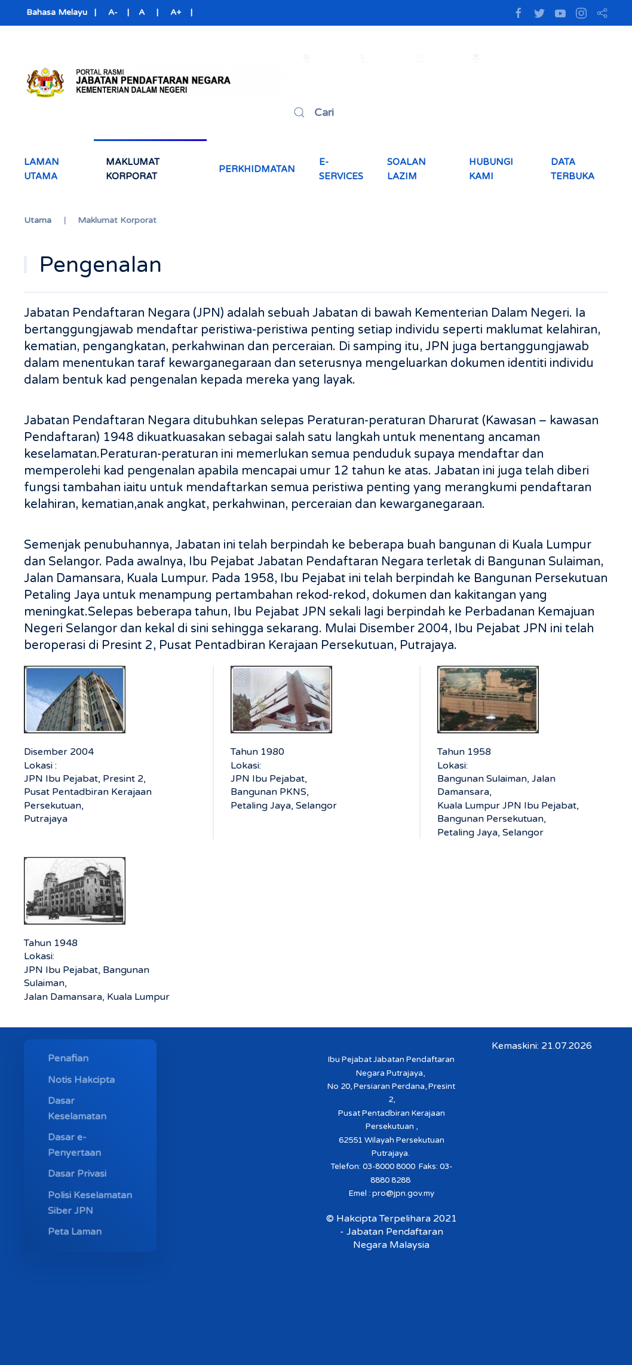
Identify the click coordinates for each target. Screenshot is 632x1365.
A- (112, 12)
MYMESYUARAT (68, 1356)
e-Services (341, 169)
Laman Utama (41, 169)
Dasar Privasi (77, 1174)
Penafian (68, 1058)
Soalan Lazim (406, 169)
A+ (175, 12)
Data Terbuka (572, 169)
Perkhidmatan (257, 169)
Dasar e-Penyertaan (74, 1145)
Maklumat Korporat (132, 169)
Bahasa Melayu (55, 12)
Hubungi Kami (491, 169)
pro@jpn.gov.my (403, 1193)
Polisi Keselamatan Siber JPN (90, 1203)
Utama (37, 220)
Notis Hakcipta (81, 1080)
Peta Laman (75, 1232)
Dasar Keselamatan (77, 1108)
